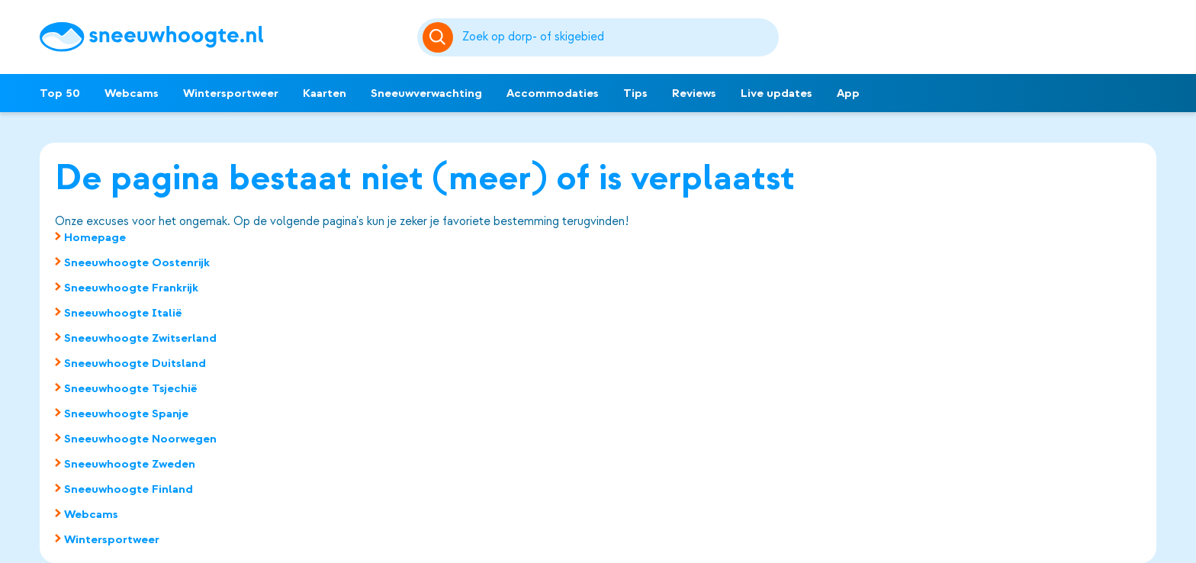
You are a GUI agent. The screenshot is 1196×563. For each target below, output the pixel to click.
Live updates (776, 93)
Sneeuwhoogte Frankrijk (131, 287)
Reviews (694, 93)
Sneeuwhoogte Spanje (126, 413)
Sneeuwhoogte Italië (123, 312)
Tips (635, 93)
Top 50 (60, 93)
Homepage (95, 237)
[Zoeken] (618, 37)
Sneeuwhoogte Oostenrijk (137, 262)
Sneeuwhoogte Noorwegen (140, 438)
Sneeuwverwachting (426, 93)
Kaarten (324, 93)
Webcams (131, 93)
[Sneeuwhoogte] (221, 37)
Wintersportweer (230, 93)
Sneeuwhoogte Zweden (129, 463)
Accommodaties (552, 93)
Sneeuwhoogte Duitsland (135, 363)
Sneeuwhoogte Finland (128, 489)
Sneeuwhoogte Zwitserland (140, 338)
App (848, 93)
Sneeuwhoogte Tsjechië (131, 388)
